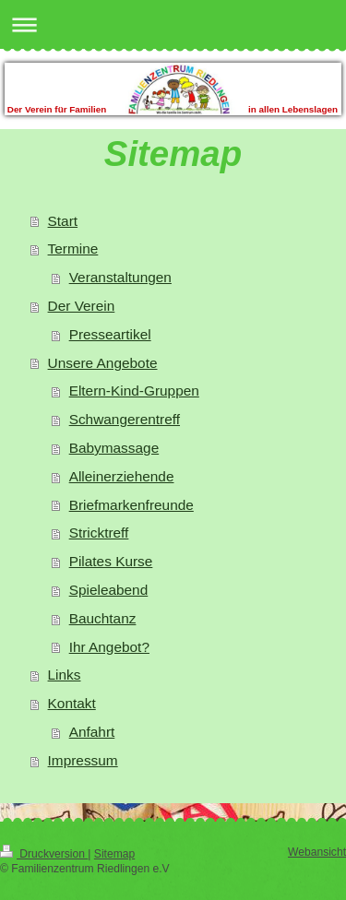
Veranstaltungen (120, 277)
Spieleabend (109, 590)
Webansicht (317, 852)
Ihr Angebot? (109, 647)
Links (64, 674)
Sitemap (114, 853)
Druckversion (44, 853)
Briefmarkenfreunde (131, 505)
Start (63, 221)
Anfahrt (92, 732)
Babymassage (114, 448)
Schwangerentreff (124, 419)
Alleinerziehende (121, 476)
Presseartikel (110, 334)
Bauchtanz (103, 618)
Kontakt (72, 703)
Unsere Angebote (103, 363)
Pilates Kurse (111, 561)
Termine (73, 248)
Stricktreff (99, 532)
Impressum (83, 760)
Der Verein (81, 306)
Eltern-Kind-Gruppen (134, 390)
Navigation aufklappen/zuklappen (173, 24)
